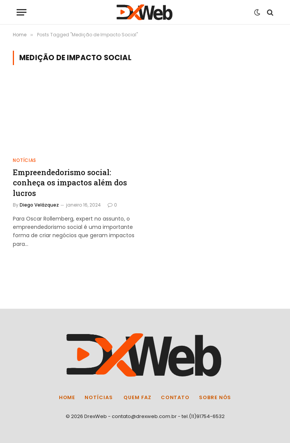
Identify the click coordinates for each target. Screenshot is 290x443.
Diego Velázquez (39, 205)
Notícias (24, 160)
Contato (175, 397)
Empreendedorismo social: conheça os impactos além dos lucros (70, 182)
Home (67, 397)
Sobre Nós (215, 397)
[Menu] (21, 12)
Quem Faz (136, 397)
